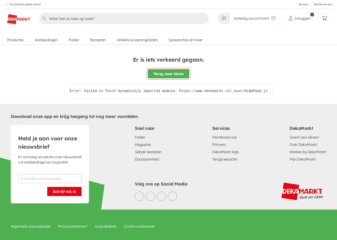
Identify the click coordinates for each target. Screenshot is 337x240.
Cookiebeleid (105, 226)
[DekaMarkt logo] (18, 17)
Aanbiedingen (46, 40)
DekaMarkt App (225, 152)
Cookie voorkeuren (139, 226)
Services (303, 4)
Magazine (143, 144)
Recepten (98, 40)
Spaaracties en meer (185, 40)
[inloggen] (299, 18)
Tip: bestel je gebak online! (25, 4)
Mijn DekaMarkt (303, 159)
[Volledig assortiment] (254, 18)
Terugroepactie (224, 159)
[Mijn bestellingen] (324, 18)
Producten (15, 40)
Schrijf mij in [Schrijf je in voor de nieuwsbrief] (64, 191)
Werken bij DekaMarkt (308, 152)
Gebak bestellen (148, 152)
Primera (218, 144)
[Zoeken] (122, 18)
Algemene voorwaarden (31, 226)
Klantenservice (323, 4)
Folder (74, 40)
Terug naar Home (168, 73)
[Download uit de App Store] (16, 122)
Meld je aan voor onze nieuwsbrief (47, 142)
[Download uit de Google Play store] (12, 122)
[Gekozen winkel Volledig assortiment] (224, 18)
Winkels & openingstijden (137, 40)
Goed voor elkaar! (304, 137)
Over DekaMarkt (303, 144)
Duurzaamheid (147, 159)
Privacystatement (72, 226)
